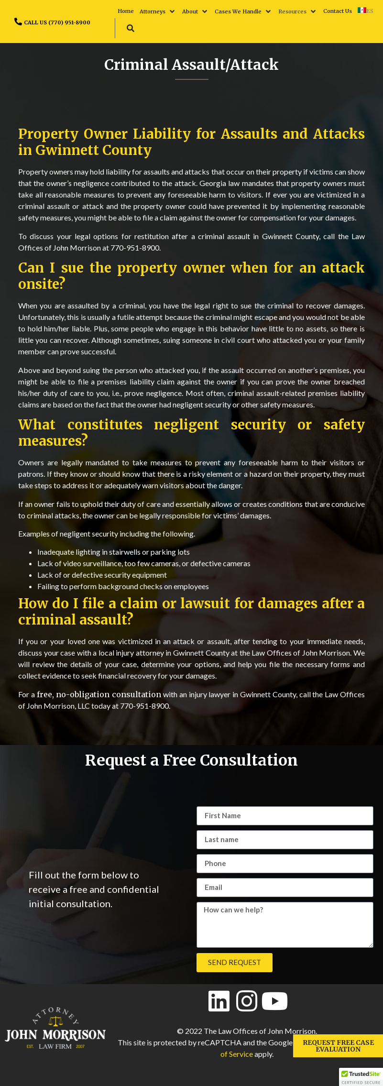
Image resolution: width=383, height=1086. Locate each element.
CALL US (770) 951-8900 (57, 22)
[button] (158, 11)
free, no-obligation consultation (99, 694)
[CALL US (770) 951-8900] (18, 21)
